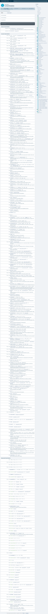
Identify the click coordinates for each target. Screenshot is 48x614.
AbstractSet (40, 25)
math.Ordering (22, 248)
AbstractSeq (40, 23)
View (39, 111)
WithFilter (40, 112)
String (27, 50)
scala (5, 4)
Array (20, 86)
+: (38, 15)
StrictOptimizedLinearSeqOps (42, 101)
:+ (38, 16)
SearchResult (32, 341)
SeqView (39, 79)
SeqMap (39, 77)
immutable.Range (16, 192)
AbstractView (40, 26)
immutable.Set (18, 424)
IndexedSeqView (40, 48)
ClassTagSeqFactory (41, 37)
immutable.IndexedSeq (19, 414)
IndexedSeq (17, 572)
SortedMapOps (40, 87)
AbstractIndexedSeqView (42, 17)
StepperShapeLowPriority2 (42, 97)
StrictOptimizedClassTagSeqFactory (42, 99)
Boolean (23, 81)
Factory (17, 406)
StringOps (39, 109)
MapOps (39, 70)
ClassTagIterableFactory (42, 36)
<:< (20, 419)
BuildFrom (39, 33)
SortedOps (39, 88)
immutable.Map (22, 157)
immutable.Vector (17, 426)
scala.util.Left (12, 288)
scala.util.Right (30, 288)
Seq (38, 75)
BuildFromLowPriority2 (41, 35)
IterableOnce (19, 35)
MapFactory (40, 68)
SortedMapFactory (41, 85)
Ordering (25, 341)
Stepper (39, 94)
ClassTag (23, 409)
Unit (20, 153)
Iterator (39, 58)
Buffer (18, 476)
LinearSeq (15, 8)
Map (38, 67)
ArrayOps (39, 28)
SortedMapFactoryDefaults (42, 86)
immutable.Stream (17, 594)
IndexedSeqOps (40, 47)
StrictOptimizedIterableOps (42, 100)
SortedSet (39, 89)
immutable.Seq (15, 421)
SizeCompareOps (16, 241)
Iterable (39, 50)
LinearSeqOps (40, 65)
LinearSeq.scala (9, 12)
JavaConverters (40, 59)
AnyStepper (40, 27)
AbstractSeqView (40, 24)
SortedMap (39, 84)
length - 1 (27, 217)
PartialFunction (18, 66)
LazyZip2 (39, 60)
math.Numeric (22, 388)
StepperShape (40, 95)
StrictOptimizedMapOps (41, 102)
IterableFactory (40, 51)
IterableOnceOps (40, 56)
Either (23, 286)
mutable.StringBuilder (19, 48)
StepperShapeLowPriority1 (42, 96)
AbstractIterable (41, 18)
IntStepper (40, 49)
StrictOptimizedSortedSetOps (42, 108)
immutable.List (15, 582)
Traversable (18, 599)
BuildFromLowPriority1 (41, 34)
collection (7, 4)
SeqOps (39, 78)
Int (16, 73)
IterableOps (40, 57)
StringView (40, 110)
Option (28, 69)
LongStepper (40, 66)
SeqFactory (40, 76)
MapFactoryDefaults (41, 69)
